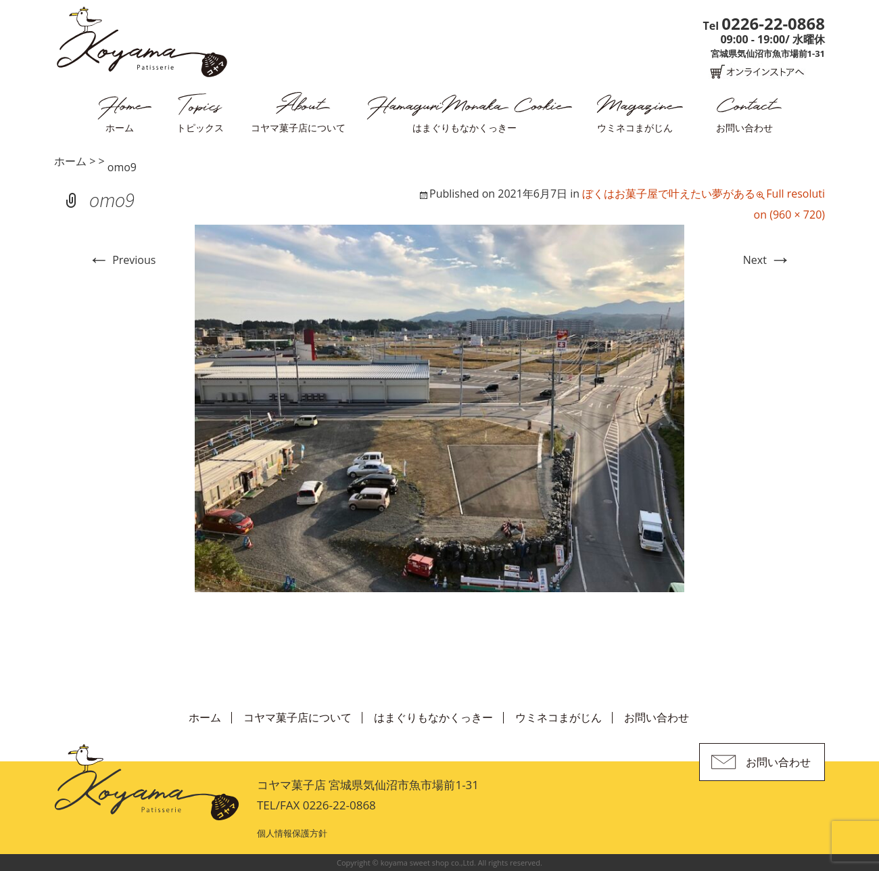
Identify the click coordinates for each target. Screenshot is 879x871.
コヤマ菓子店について (298, 127)
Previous (122, 259)
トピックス (200, 127)
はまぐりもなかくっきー (464, 127)
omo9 (122, 167)
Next (767, 259)
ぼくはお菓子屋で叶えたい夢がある (668, 193)
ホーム (119, 127)
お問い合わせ (744, 127)
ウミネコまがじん (635, 127)
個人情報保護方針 (292, 833)
